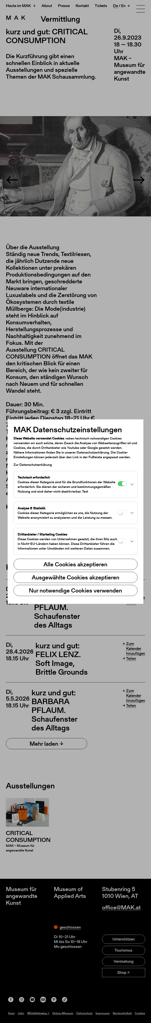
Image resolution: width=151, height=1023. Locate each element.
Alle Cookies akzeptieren (75, 564)
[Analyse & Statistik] (122, 512)
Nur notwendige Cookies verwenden (75, 590)
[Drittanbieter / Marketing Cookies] (122, 540)
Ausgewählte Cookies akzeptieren (75, 577)
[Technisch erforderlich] (122, 483)
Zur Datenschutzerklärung (33, 464)
